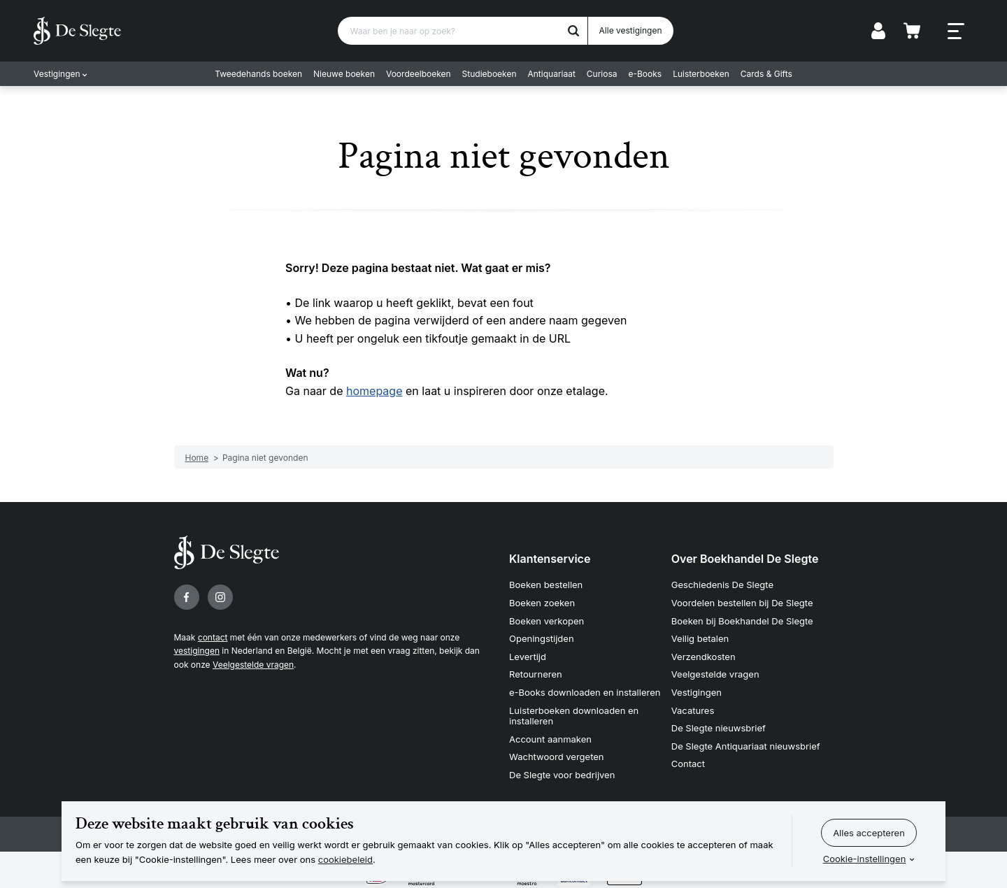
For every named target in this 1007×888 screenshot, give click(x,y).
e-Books (645, 74)
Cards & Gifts (766, 74)
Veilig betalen (700, 638)
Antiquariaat (552, 74)
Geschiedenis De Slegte (722, 584)
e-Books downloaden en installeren (584, 692)
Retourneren (535, 674)
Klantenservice (549, 559)
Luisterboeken (701, 74)
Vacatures (693, 710)
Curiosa (602, 74)
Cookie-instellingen (864, 859)
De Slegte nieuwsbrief (718, 727)
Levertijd (527, 656)
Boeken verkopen (546, 620)
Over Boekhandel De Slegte (745, 559)
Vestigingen (57, 74)
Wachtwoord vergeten (556, 756)
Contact (688, 763)
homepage (374, 391)
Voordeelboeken (418, 74)
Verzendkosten (703, 656)
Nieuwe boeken (344, 74)
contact (213, 637)
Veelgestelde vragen (253, 664)
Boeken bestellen (546, 584)
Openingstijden (541, 638)
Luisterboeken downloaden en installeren (573, 716)
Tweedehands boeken (258, 74)
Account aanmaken (550, 739)
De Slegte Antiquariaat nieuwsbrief (745, 746)
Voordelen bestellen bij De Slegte (742, 602)
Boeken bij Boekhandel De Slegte (742, 620)
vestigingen (197, 650)
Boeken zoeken (542, 602)
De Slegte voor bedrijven (562, 774)
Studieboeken (489, 74)
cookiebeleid (345, 859)
